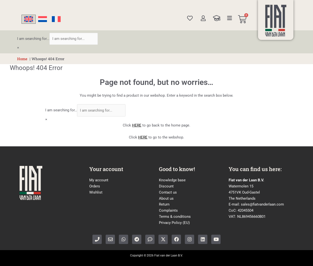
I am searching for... (33, 38)
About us (166, 198)
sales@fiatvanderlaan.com (262, 204)
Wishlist (95, 192)
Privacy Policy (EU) (174, 222)
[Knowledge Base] (216, 18)
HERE (136, 125)
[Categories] (229, 18)
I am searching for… (61, 110)
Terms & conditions (175, 216)
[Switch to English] (28, 19)
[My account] (203, 18)
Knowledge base (172, 180)
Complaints (168, 210)
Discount (166, 186)
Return (164, 204)
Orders (94, 186)
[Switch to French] (56, 19)
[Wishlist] (190, 18)
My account (98, 180)
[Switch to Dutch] (42, 19)
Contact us (168, 192)
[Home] (276, 20)
